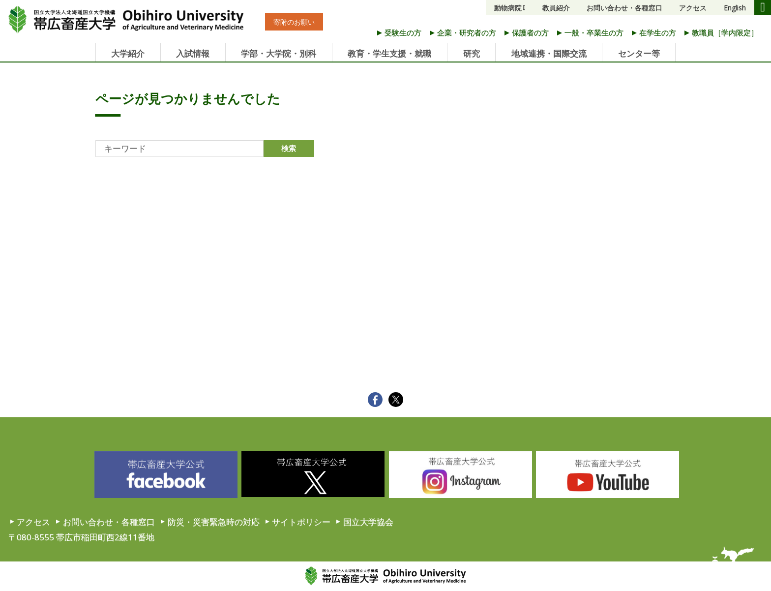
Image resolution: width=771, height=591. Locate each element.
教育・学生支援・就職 (389, 53)
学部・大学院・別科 (278, 53)
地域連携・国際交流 (549, 53)
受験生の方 (403, 32)
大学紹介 (128, 53)
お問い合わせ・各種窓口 (624, 7)
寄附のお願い (294, 22)
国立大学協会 (368, 522)
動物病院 (508, 7)
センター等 (639, 53)
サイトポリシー (301, 522)
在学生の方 (657, 32)
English (735, 7)
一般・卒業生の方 (593, 32)
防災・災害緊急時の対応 (214, 522)
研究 (471, 53)
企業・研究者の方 (466, 32)
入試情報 (192, 53)
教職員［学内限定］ (725, 32)
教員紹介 (556, 7)
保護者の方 (530, 32)
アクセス (693, 7)
